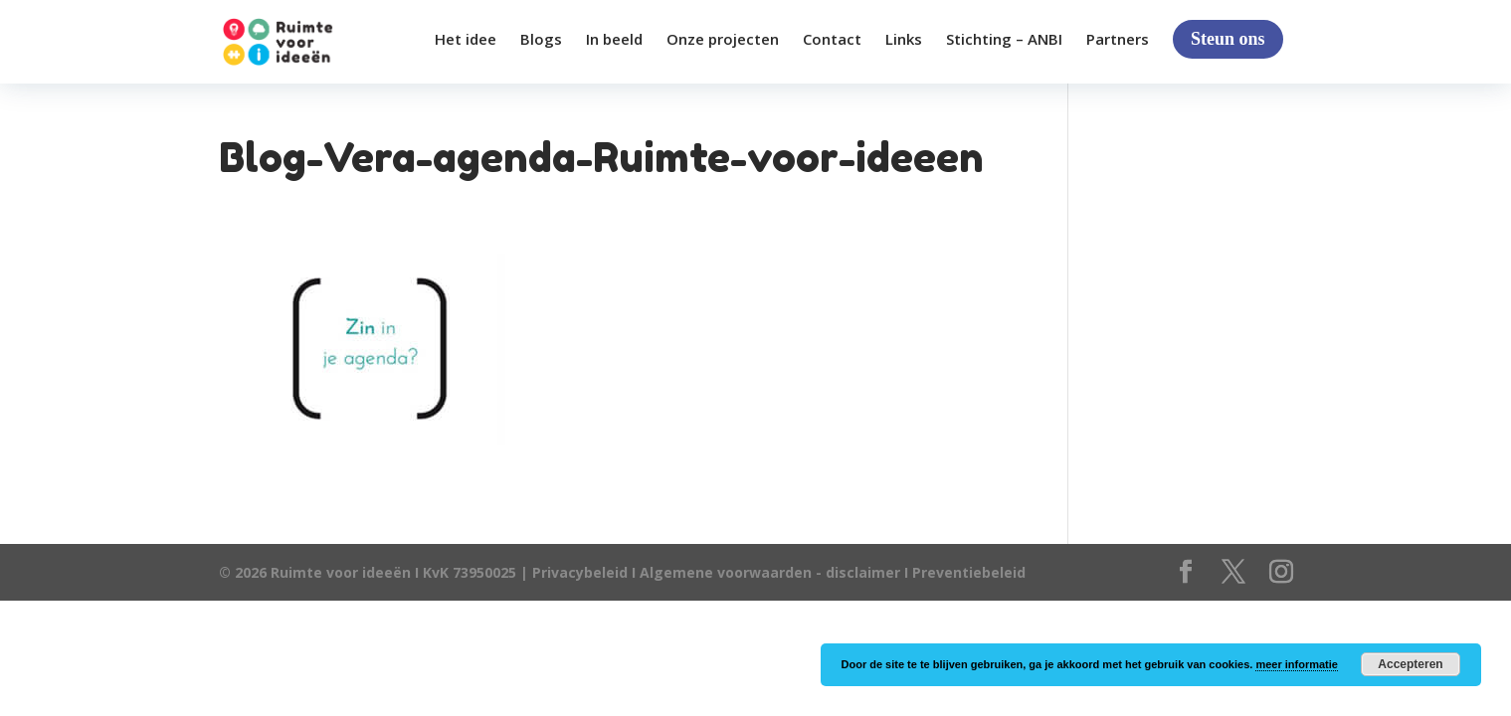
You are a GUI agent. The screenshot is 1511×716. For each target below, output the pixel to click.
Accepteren (1410, 664)
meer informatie (1296, 664)
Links (903, 40)
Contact (832, 40)
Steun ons (1228, 39)
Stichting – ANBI (1004, 40)
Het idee (465, 40)
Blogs (541, 40)
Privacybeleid (582, 572)
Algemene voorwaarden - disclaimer (770, 572)
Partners (1117, 40)
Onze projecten (722, 40)
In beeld (614, 40)
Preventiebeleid (969, 572)
